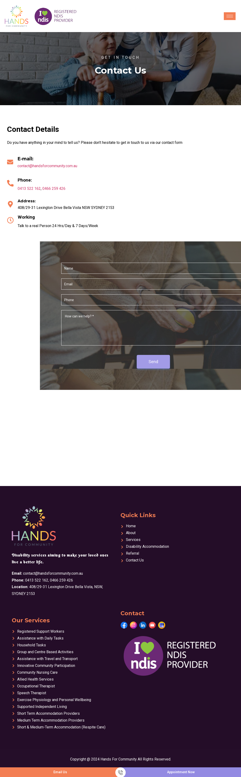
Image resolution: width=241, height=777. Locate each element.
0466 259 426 (53, 188)
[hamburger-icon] (230, 16)
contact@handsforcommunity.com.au (47, 166)
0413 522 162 (29, 188)
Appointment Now (181, 772)
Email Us (60, 772)
